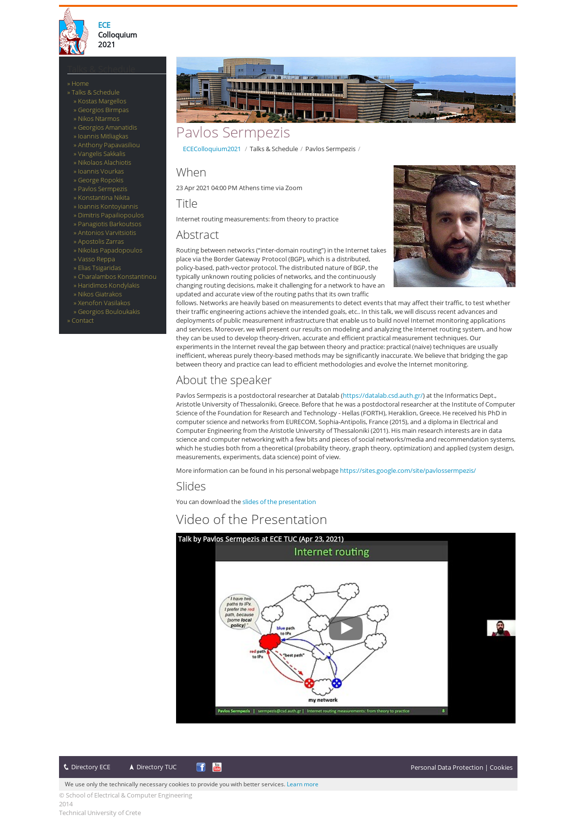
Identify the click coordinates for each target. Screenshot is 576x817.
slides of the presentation (279, 501)
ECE (104, 25)
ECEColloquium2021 (212, 148)
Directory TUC (157, 766)
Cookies (501, 767)
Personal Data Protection (447, 767)
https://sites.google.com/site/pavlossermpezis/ (408, 470)
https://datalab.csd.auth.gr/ (383, 395)
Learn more (302, 784)
